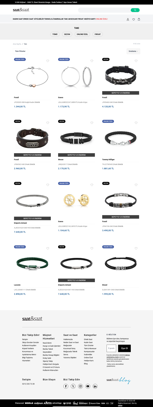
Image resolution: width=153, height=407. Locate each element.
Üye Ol (124, 348)
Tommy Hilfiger (108, 160)
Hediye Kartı (88, 361)
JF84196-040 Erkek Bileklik (112, 226)
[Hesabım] (128, 19)
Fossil (16, 97)
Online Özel (82, 34)
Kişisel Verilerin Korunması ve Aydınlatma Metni (29, 351)
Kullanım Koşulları (29, 345)
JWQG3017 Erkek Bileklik (68, 164)
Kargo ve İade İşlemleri (51, 346)
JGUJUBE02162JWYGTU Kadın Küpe (72, 226)
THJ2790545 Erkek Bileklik (112, 164)
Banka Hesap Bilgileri (51, 355)
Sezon (67, 34)
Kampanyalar (89, 352)
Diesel (104, 285)
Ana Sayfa (17, 44)
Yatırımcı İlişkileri (69, 358)
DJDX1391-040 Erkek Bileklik (113, 290)
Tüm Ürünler (88, 345)
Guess (60, 97)
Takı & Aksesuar (90, 348)
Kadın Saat (88, 342)
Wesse (60, 160)
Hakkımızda (68, 339)
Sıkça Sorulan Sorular (30, 342)
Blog (86, 364)
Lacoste (17, 285)
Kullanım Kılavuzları (50, 370)
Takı (25, 44)
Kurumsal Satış (69, 348)
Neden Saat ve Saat (71, 342)
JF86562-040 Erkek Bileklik (24, 164)
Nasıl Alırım (47, 343)
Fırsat (98, 34)
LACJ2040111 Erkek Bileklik (25, 290)
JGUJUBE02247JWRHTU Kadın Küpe (72, 102)
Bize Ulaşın (49, 379)
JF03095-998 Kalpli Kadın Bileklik (27, 102)
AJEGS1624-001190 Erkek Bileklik (71, 290)
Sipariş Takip (48, 361)
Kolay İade (47, 358)
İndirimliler (88, 355)
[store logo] (21, 10)
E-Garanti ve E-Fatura (51, 367)
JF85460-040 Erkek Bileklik (112, 102)
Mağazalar (67, 345)
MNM (120, 406)
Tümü (54, 34)
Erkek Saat (88, 339)
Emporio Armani (20, 223)
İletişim (25, 339)
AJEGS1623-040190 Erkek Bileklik (27, 228)
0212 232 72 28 (28, 384)
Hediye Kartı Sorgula (51, 364)
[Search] (135, 10)
